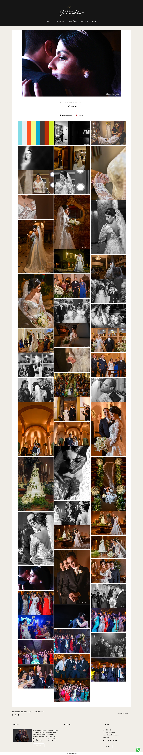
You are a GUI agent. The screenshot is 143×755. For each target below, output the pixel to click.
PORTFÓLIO (72, 21)
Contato (108, 746)
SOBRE (95, 21)
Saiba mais (39, 745)
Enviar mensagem (110, 732)
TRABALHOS (59, 21)
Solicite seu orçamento (122, 713)
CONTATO (84, 21)
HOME (48, 21)
